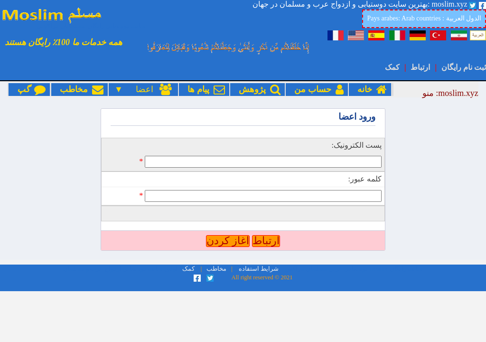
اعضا (148, 89)
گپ (29, 89)
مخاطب (79, 89)
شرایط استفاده (259, 269)
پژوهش (257, 89)
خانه (370, 89)
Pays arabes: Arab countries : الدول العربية (424, 18)
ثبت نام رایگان (463, 67)
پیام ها (204, 89)
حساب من (317, 89)
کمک (392, 67)
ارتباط (420, 67)
